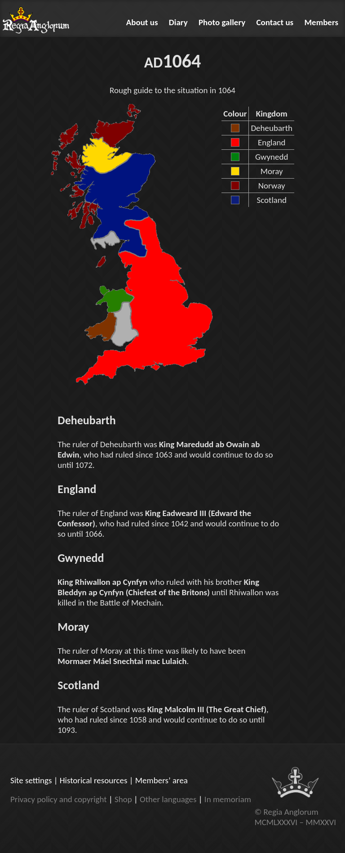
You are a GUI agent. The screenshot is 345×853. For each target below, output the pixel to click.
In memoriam (227, 799)
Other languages (168, 799)
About (142, 22)
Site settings (31, 780)
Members (322, 22)
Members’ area (161, 780)
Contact (275, 22)
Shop (123, 799)
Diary (178, 22)
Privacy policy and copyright (58, 799)
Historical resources (94, 780)
